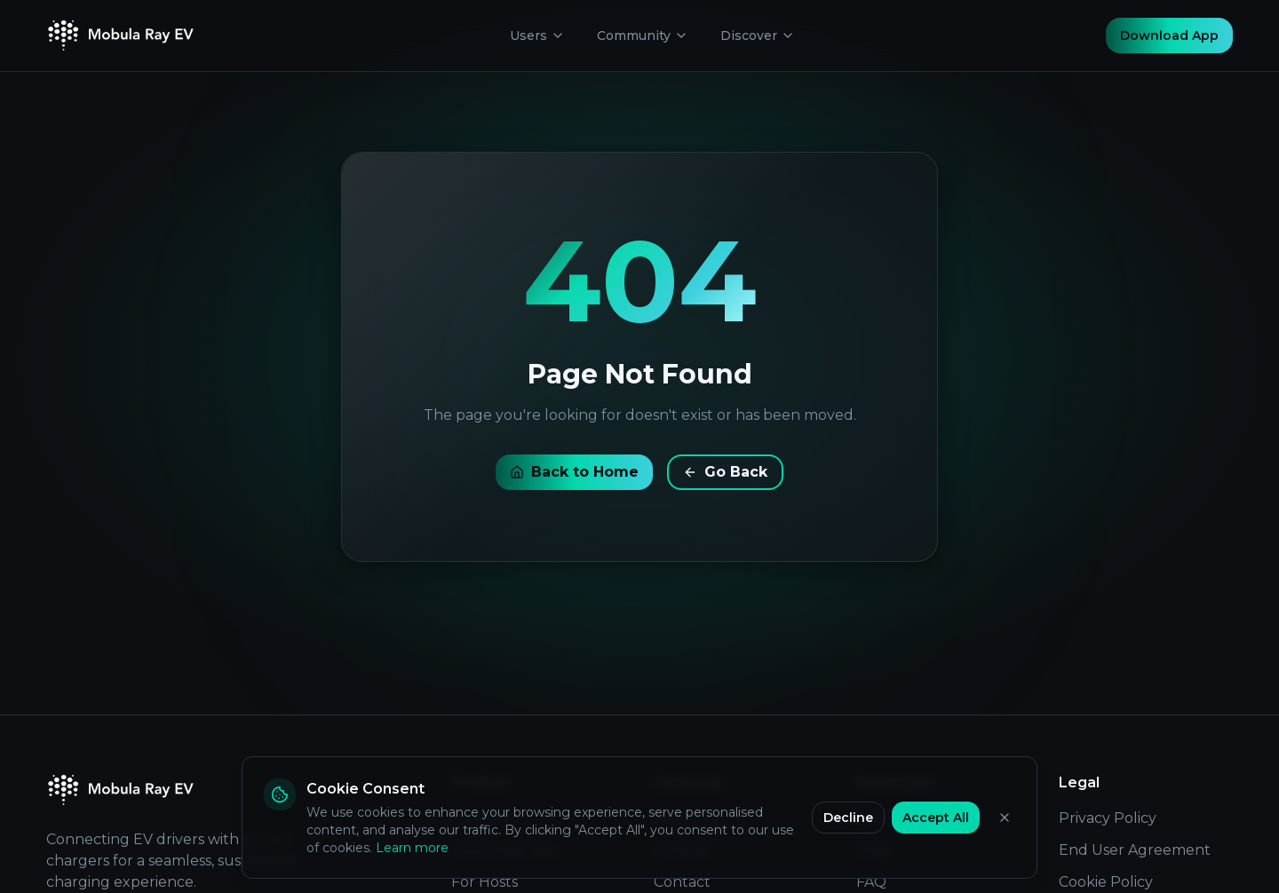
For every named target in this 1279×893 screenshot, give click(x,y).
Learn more (412, 848)
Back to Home (574, 471)
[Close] (1004, 817)
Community (642, 35)
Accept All (935, 818)
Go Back (725, 471)
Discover (757, 35)
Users (537, 35)
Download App (1169, 35)
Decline (848, 818)
